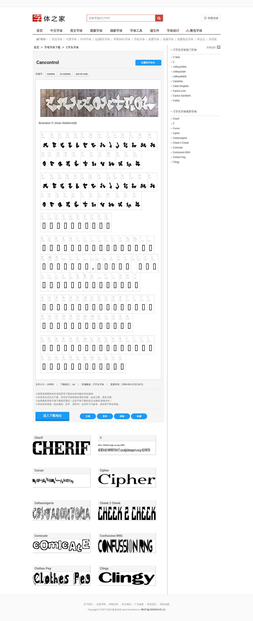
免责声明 (101, 604)
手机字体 (139, 39)
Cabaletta (178, 81)
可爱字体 (71, 39)
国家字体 (116, 30)
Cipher (104, 470)
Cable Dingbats (181, 86)
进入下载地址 (52, 415)
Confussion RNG (111, 536)
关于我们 (88, 604)
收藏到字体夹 (148, 62)
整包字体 (194, 30)
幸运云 (201, 39)
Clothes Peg (43, 568)
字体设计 (173, 30)
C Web (176, 57)
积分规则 (126, 604)
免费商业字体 (185, 39)
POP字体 (85, 39)
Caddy (176, 100)
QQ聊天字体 (102, 39)
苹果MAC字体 (122, 39)
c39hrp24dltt (179, 71)
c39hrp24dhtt (179, 67)
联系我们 (152, 604)
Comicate (41, 536)
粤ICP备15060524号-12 (153, 609)
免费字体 (153, 39)
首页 (39, 30)
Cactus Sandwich (182, 95)
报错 (122, 416)
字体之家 (51, 18)
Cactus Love (179, 91)
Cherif (39, 438)
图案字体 (96, 30)
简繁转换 (213, 18)
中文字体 (56, 30)
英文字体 (76, 30)
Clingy (104, 568)
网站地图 (164, 604)
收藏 (139, 416)
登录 (105, 416)
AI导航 (213, 39)
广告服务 (139, 604)
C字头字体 (72, 47)
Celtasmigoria (44, 503)
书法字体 (57, 39)
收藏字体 (168, 39)
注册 (88, 416)
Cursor (39, 470)
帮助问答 (113, 604)
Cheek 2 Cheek (110, 503)
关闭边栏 (211, 47)
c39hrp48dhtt (179, 76)
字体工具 (136, 30)
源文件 (154, 30)
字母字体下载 (52, 47)
